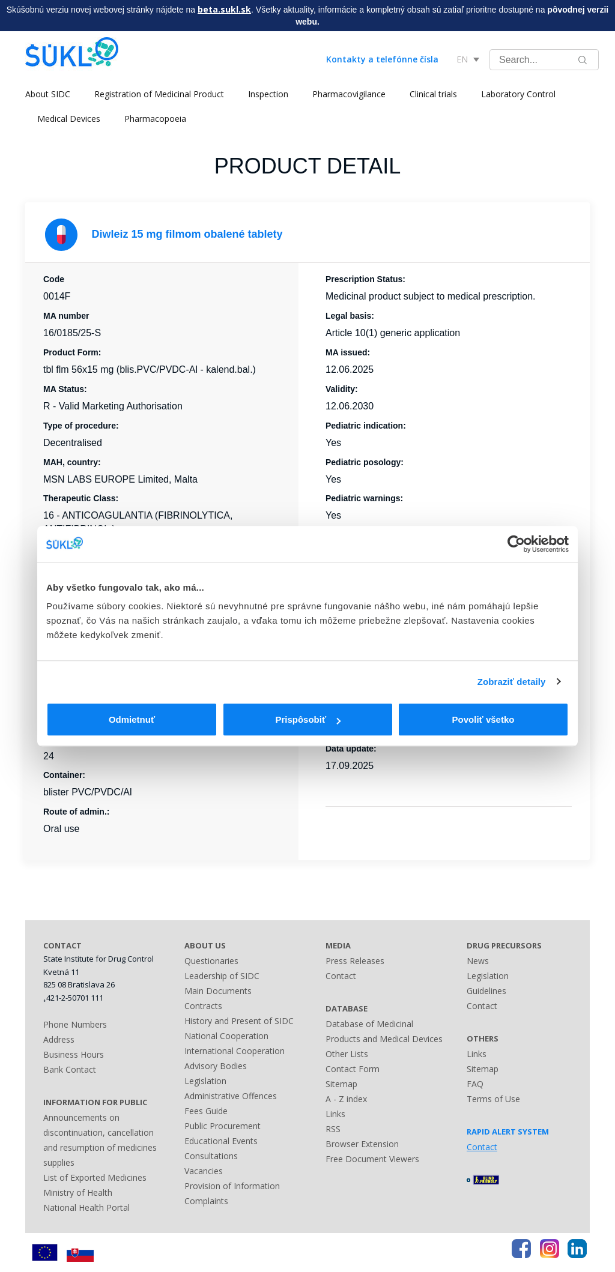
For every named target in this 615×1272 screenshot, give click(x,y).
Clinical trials (433, 94)
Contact (341, 975)
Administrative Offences (230, 1096)
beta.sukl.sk (224, 9)
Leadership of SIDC (221, 975)
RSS (333, 1129)
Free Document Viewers (372, 1159)
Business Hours (73, 1054)
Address (58, 1039)
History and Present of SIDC (239, 1020)
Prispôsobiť (308, 719)
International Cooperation (234, 1050)
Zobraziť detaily (511, 682)
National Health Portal (86, 1207)
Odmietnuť (132, 719)
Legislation (205, 1081)
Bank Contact (69, 1069)
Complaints (206, 1201)
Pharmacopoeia (155, 118)
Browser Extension (362, 1144)
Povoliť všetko (483, 719)
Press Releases (355, 960)
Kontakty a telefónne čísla (382, 59)
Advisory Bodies (215, 1066)
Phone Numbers (75, 1024)
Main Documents (218, 990)
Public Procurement (222, 1126)
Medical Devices (68, 118)
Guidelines (486, 990)
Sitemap (341, 1084)
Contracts (203, 1005)
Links (335, 1114)
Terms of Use (493, 1099)
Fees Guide (206, 1111)
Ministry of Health (77, 1192)
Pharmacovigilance (349, 94)
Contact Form (353, 1069)
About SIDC (47, 94)
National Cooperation (226, 1035)
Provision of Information (232, 1186)
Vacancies (203, 1171)
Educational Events (221, 1141)
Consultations (211, 1156)
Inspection (268, 94)
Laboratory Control (518, 94)
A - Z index (346, 1099)
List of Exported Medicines (95, 1177)
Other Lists (347, 1053)
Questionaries (211, 960)
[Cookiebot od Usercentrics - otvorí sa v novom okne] (516, 544)
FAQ (475, 1084)
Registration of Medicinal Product (159, 94)
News (478, 960)
